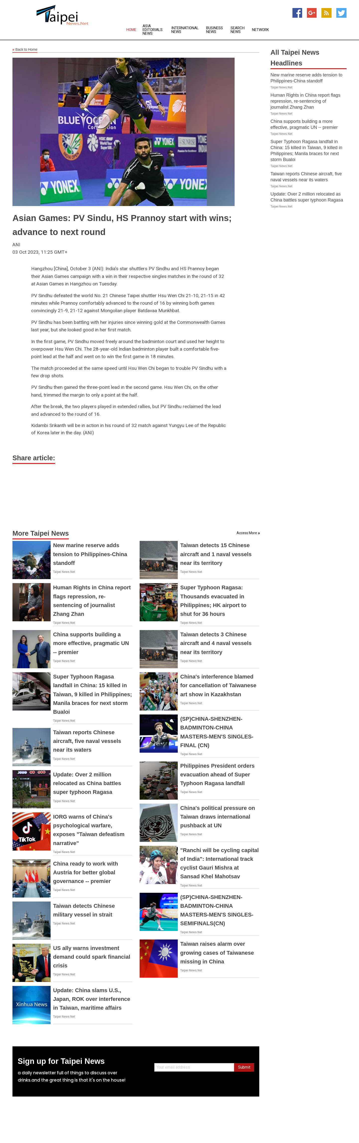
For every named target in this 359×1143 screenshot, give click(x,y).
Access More (247, 533)
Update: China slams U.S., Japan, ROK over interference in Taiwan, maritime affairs (91, 999)
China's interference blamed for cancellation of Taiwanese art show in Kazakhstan (218, 685)
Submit (244, 1067)
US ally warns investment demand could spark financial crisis (91, 957)
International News (185, 30)
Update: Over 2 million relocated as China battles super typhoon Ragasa (87, 783)
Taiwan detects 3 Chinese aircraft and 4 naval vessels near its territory (216, 643)
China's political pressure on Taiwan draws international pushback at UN (217, 817)
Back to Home (24, 49)
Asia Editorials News (153, 29)
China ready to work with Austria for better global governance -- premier (85, 872)
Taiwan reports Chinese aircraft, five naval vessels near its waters (87, 741)
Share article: (33, 458)
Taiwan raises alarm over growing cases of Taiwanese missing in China (217, 952)
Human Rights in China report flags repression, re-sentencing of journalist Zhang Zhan (305, 101)
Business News (214, 30)
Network (260, 30)
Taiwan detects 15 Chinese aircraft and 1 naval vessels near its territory (216, 554)
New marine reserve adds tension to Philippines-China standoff (90, 554)
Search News (238, 30)
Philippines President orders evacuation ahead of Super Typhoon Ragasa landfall (217, 774)
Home (131, 30)
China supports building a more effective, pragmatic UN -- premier (91, 643)
